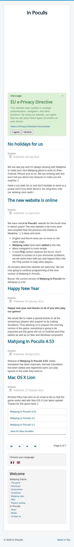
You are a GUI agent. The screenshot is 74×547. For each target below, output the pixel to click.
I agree (16, 132)
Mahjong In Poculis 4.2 (22, 418)
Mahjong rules (17, 496)
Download (15, 486)
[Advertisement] (37, 56)
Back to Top (63, 539)
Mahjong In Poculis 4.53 (31, 341)
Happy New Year (23, 288)
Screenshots (17, 489)
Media (14, 513)
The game (15, 483)
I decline (27, 132)
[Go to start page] (12, 446)
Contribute (16, 493)
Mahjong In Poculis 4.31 (23, 411)
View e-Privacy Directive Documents (30, 126)
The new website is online (32, 200)
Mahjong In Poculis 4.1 (22, 424)
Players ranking (18, 503)
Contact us (16, 516)
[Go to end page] (36, 446)
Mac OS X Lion (21, 377)
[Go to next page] (28, 446)
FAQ (13, 499)
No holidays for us (25, 144)
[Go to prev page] (20, 446)
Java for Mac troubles (21, 431)
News (13, 510)
